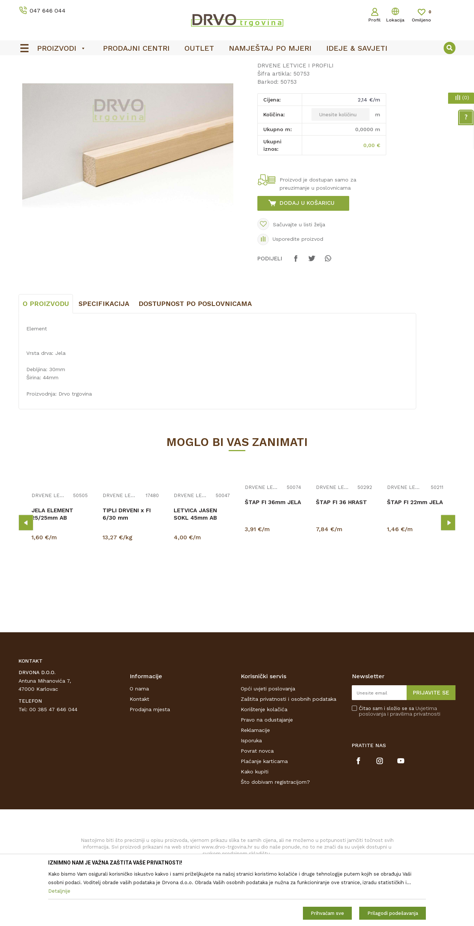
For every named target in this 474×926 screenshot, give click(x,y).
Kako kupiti (254, 827)
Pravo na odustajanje (267, 775)
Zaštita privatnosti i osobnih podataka (288, 754)
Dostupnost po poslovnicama (195, 359)
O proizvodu (46, 359)
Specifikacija (104, 359)
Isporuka (251, 796)
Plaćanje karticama (264, 816)
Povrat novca (257, 806)
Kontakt (139, 754)
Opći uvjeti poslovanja (268, 744)
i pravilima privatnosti (413, 769)
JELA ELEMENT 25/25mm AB (52, 569)
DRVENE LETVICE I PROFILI (130, 78)
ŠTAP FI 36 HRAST (341, 557)
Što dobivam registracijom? (275, 837)
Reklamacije (255, 785)
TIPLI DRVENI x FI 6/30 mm (127, 569)
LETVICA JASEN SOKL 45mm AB (195, 569)
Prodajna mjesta (150, 764)
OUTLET (236, 63)
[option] (237, 63)
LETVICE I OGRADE (69, 78)
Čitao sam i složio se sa (399, 766)
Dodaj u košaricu (307, 258)
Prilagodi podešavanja (392, 913)
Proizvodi (29, 78)
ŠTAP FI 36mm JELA (273, 557)
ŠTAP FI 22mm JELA (415, 557)
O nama (139, 744)
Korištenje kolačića (264, 764)
